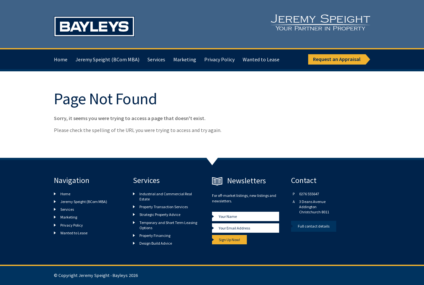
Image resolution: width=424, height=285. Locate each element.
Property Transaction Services (163, 206)
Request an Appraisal (336, 59)
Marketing (184, 59)
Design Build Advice (155, 243)
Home (60, 59)
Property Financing (154, 235)
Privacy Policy (219, 59)
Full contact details (313, 226)
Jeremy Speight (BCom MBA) (107, 59)
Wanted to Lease (261, 59)
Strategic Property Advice (159, 214)
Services (156, 59)
